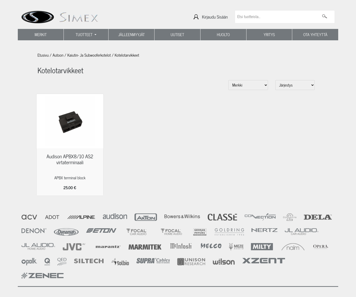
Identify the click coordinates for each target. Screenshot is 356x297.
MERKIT (41, 34)
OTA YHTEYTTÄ (315, 34)
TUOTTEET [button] (85, 34)
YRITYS (269, 34)
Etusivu (43, 55)
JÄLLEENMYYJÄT (131, 34)
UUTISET (177, 34)
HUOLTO (223, 34)
